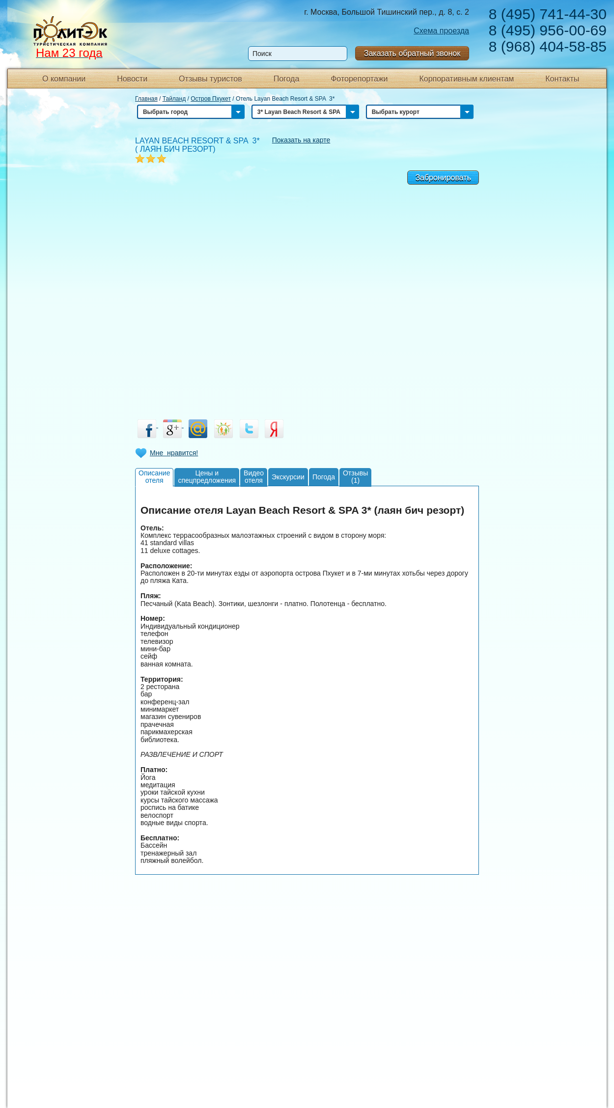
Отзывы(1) (355, 476)
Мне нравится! (174, 453)
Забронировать (443, 177)
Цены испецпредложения (207, 476)
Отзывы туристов (210, 79)
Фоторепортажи (359, 79)
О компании (63, 79)
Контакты (562, 79)
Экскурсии (288, 477)
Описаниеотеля (154, 476)
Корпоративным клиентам (466, 79)
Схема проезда (441, 31)
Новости (132, 79)
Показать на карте (301, 140)
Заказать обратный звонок (412, 53)
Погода (287, 79)
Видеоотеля (254, 476)
